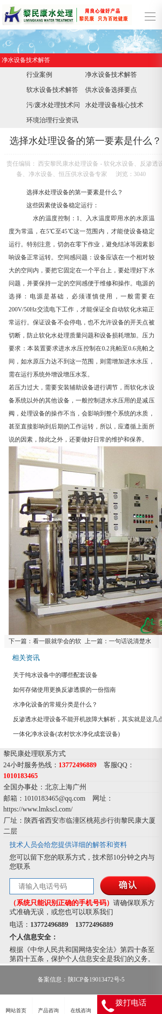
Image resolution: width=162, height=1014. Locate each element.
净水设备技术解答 (111, 74)
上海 (66, 787)
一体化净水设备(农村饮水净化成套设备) (66, 734)
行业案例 (39, 74)
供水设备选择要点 (111, 89)
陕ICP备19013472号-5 (96, 979)
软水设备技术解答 (52, 89)
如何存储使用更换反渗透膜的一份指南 (64, 690)
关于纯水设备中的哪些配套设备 (55, 675)
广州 (79, 787)
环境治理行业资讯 (52, 120)
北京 (52, 787)
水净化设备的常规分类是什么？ (55, 704)
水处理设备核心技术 (114, 104)
